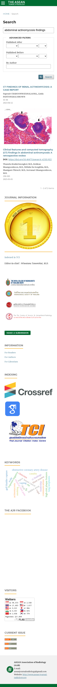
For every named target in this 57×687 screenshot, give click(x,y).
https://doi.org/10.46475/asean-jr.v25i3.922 (30, 159)
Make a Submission (18, 333)
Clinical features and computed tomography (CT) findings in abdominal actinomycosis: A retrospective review (28, 152)
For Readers (10, 352)
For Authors (10, 357)
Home (6, 14)
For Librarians (11, 361)
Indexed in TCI (12, 257)
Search (48, 77)
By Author (11, 62)
